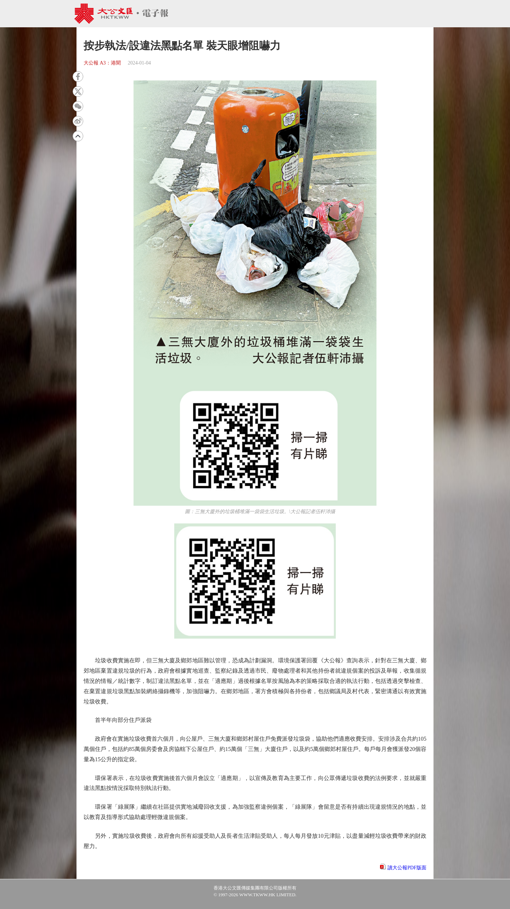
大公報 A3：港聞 (102, 63)
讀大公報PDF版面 (406, 867)
